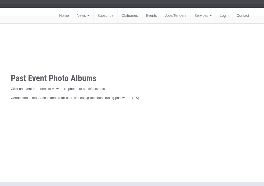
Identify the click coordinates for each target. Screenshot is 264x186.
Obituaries (129, 15)
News (83, 15)
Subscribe (105, 15)
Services (203, 15)
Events (151, 15)
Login (224, 15)
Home (64, 15)
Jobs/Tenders (175, 15)
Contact (243, 15)
